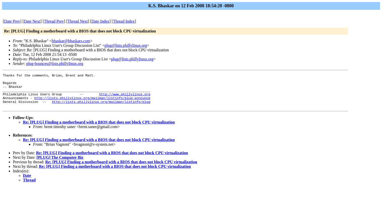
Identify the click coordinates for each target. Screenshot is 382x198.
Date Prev (12, 21)
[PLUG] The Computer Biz (60, 164)
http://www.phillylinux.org (124, 98)
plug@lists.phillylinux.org (126, 45)
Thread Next (78, 21)
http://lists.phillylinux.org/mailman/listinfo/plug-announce (92, 103)
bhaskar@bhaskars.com (71, 41)
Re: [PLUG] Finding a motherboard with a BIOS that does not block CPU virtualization (99, 129)
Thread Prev (54, 21)
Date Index (100, 21)
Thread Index (124, 21)
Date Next (32, 21)
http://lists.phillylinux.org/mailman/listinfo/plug (101, 107)
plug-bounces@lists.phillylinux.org (54, 63)
